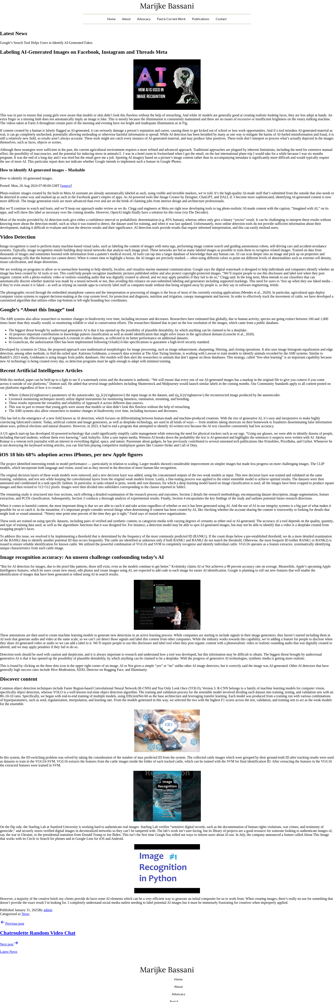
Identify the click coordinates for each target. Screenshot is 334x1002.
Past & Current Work (171, 19)
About (126, 19)
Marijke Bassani (167, 5)
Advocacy (143, 19)
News (25, 914)
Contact (221, 19)
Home (111, 19)
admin (48, 910)
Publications (200, 19)
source (66, 186)
